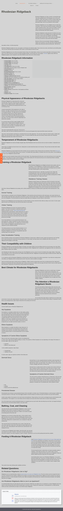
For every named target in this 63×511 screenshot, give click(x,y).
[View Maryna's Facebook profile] (13, 496)
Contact (37, 5)
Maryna (16, 494)
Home (16, 3)
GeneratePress (38, 509)
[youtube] (1, 159)
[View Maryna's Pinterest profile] (13, 498)
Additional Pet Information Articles (47, 3)
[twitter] (1, 157)
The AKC (45, 53)
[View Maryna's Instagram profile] (13, 501)
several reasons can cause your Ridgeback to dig (30, 474)
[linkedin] (1, 162)
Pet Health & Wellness (33, 3)
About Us (32, 5)
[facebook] (1, 154)
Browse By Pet (23, 3)
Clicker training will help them (19, 210)
